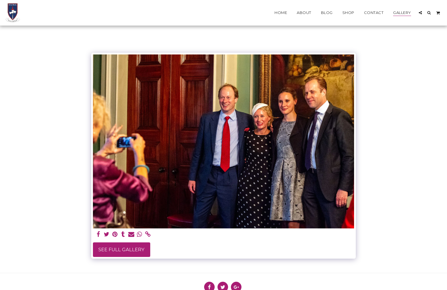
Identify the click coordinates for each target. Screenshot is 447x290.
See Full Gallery (121, 249)
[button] (420, 13)
